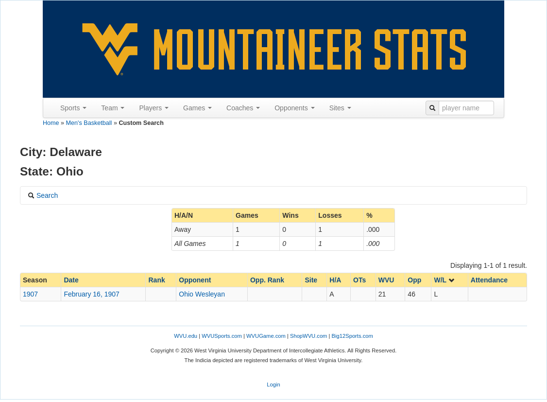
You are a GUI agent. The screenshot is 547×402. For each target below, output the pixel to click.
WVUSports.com (222, 336)
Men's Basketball (89, 123)
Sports (73, 108)
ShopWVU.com (308, 336)
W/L (444, 280)
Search (43, 195)
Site (311, 280)
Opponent (195, 280)
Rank (156, 280)
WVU (386, 280)
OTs (359, 280)
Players (154, 108)
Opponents (294, 108)
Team (112, 108)
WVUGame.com (266, 336)
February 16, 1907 (91, 294)
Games (197, 108)
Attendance (489, 280)
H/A (335, 280)
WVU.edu (185, 336)
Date (71, 280)
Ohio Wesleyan (202, 294)
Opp (414, 280)
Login (273, 384)
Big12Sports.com (352, 336)
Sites (340, 108)
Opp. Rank (267, 280)
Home (51, 123)
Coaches (243, 108)
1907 (30, 294)
